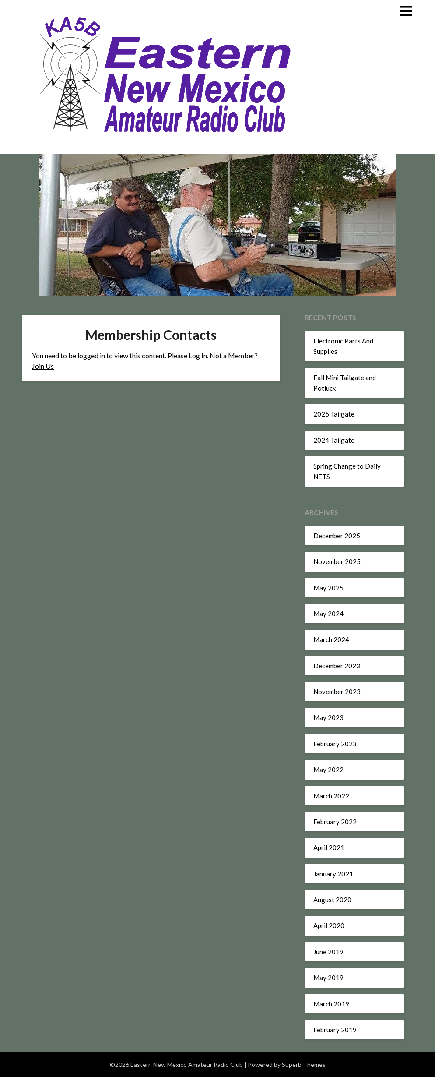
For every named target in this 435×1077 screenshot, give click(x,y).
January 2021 (333, 874)
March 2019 (331, 1004)
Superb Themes (304, 1064)
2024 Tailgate (333, 440)
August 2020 (332, 900)
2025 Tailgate (333, 414)
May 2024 (328, 614)
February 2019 (335, 1030)
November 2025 (337, 561)
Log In (198, 355)
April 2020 (328, 925)
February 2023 (335, 744)
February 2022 (335, 822)
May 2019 (328, 978)
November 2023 (337, 692)
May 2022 (328, 769)
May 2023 (328, 717)
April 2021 (328, 847)
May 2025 (328, 588)
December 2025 (336, 536)
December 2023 (336, 666)
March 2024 (331, 639)
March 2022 (331, 796)
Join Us (43, 366)
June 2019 (328, 952)
